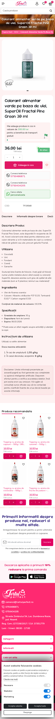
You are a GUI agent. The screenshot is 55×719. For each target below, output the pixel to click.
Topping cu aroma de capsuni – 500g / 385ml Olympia (14, 443)
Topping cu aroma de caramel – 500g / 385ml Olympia (39, 443)
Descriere (7, 216)
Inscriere (47, 542)
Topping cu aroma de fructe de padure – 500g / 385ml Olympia (39, 489)
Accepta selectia (15, 706)
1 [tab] (27, 90)
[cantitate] (9, 456)
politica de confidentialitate (32, 552)
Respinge (27, 712)
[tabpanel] (27, 64)
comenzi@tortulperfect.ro (17, 602)
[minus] (6, 456)
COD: (7, 205)
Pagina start (7, 32)
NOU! (16, 32)
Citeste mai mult (11, 679)
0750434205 (10, 611)
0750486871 (10, 606)
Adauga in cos (23, 165)
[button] (4, 4)
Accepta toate (40, 706)
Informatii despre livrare (30, 216)
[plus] (13, 456)
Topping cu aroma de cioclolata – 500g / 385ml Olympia (13, 489)
